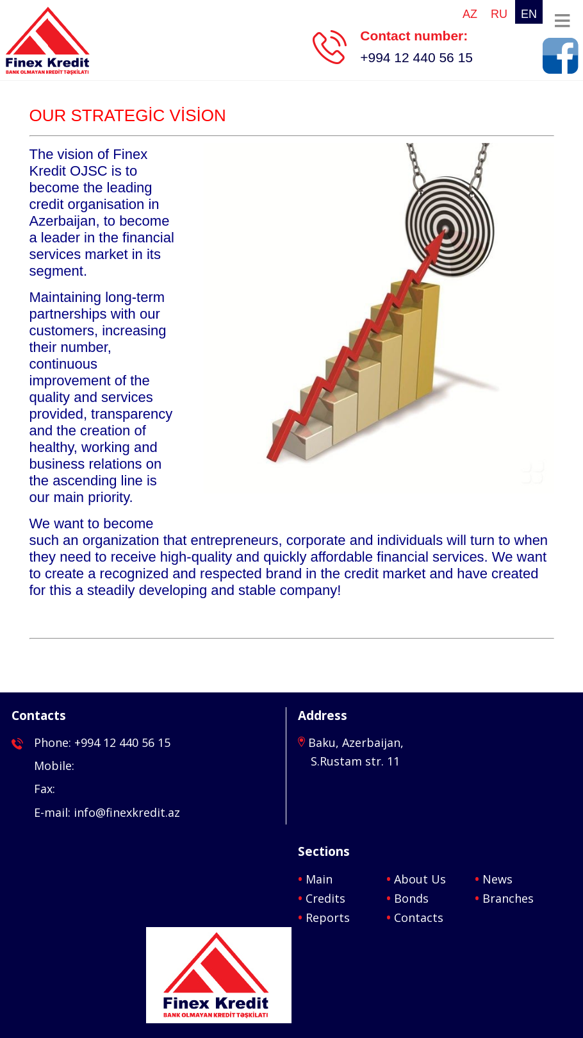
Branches (508, 898)
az (470, 14)
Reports (328, 917)
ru (499, 14)
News (497, 879)
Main (319, 879)
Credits (325, 898)
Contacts (418, 917)
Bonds (411, 898)
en (529, 14)
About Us (420, 879)
